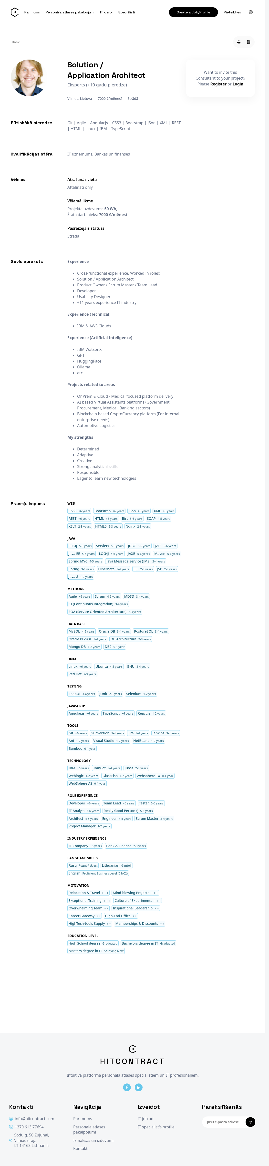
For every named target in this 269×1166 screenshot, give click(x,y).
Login (238, 84)
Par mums (32, 12)
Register (218, 84)
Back (16, 42)
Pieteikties (232, 12)
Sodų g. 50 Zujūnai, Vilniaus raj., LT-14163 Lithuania (29, 1140)
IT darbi (106, 12)
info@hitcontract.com (31, 1118)
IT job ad (146, 1118)
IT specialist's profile (156, 1127)
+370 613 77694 (26, 1127)
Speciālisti (126, 12)
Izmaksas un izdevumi (93, 1140)
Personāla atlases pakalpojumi (70, 12)
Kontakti (81, 1148)
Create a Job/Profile (193, 12)
